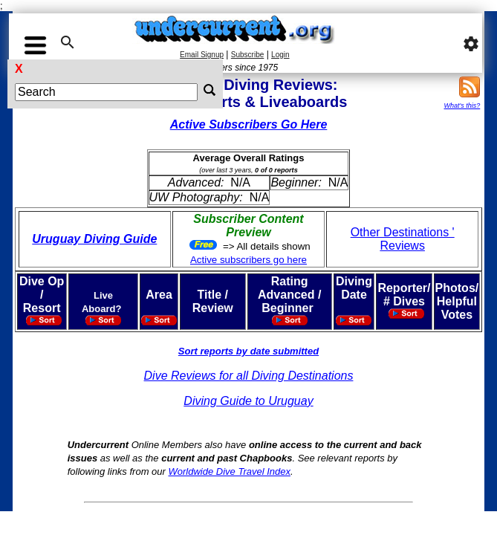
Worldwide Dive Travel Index (229, 471)
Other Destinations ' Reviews (403, 239)
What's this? (462, 105)
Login (280, 55)
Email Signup (202, 55)
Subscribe (247, 55)
